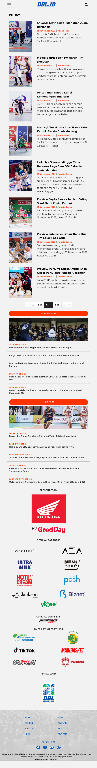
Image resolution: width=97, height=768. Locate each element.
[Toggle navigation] (9, 5)
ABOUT (61, 728)
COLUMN (29, 723)
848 (57, 304)
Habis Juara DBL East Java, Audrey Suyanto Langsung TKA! (41, 447)
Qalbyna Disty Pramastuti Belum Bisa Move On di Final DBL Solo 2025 (47, 482)
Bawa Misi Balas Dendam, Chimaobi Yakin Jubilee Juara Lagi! (42, 436)
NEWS (27, 734)
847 (48, 304)
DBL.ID (21, 754)
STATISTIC (62, 734)
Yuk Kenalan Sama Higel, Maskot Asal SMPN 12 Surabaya (40, 347)
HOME (27, 717)
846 (40, 304)
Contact (53, 759)
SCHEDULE (30, 728)
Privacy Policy (41, 759)
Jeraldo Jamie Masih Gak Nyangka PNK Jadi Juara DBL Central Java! (46, 457)
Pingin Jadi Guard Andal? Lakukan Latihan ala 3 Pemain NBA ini (44, 355)
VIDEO (61, 717)
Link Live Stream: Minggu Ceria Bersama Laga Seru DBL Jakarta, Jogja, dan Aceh (59, 166)
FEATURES (63, 723)
